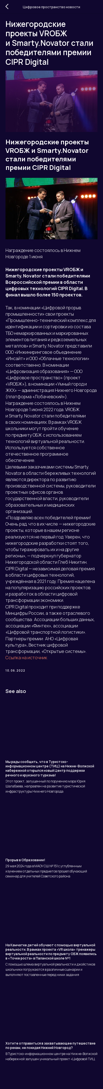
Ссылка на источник (26, 658)
